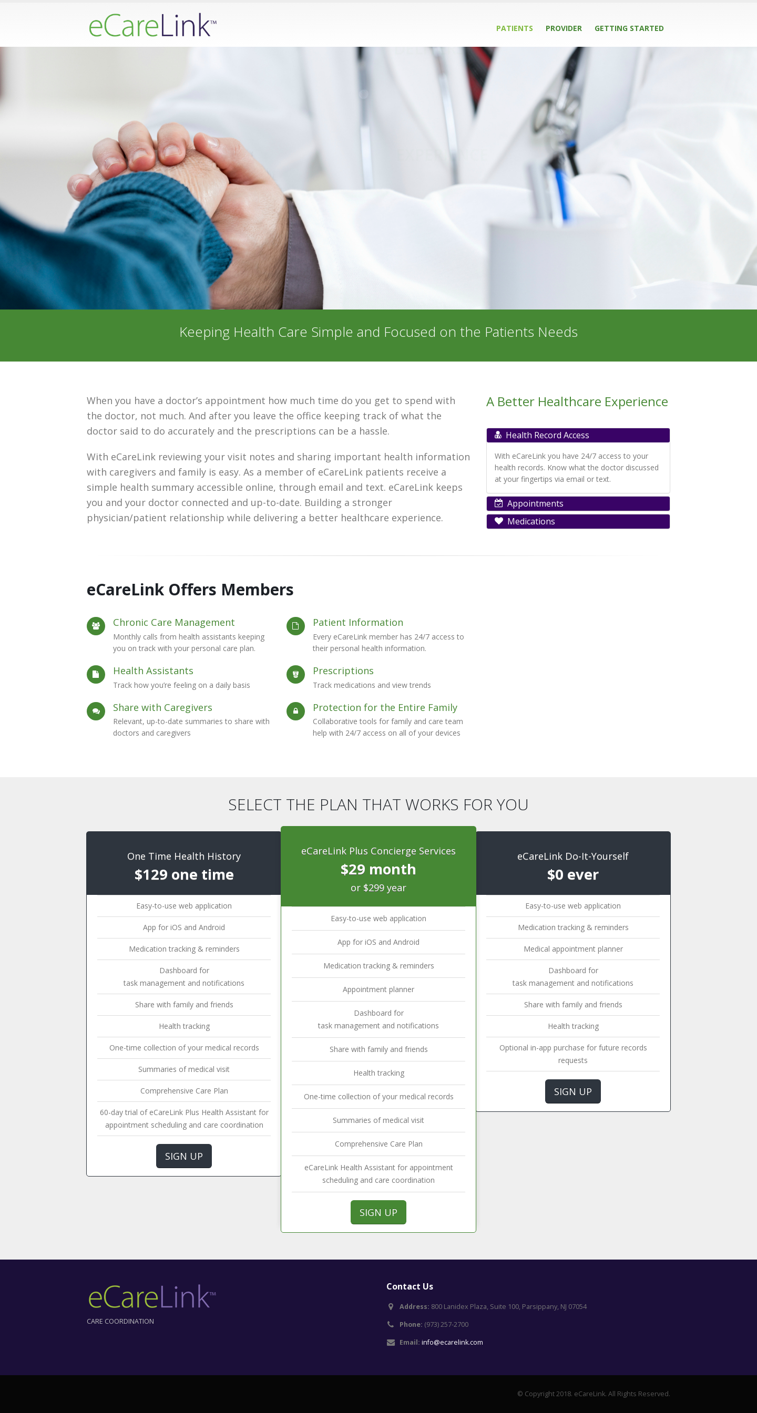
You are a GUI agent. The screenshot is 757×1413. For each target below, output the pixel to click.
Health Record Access (542, 435)
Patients (514, 28)
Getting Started (629, 28)
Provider (564, 28)
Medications (525, 521)
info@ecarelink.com (452, 1342)
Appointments (529, 503)
